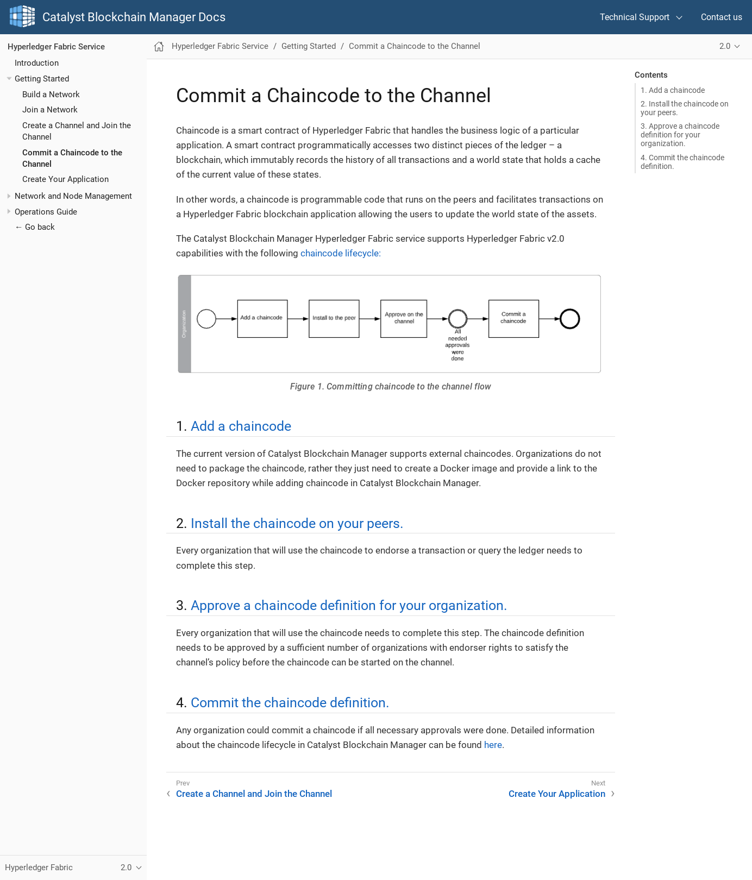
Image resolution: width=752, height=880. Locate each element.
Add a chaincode (241, 426)
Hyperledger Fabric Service (56, 47)
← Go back (35, 227)
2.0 (724, 46)
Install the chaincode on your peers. (297, 523)
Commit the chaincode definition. (290, 702)
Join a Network (50, 110)
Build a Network (51, 94)
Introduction (37, 63)
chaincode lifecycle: (340, 253)
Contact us (721, 17)
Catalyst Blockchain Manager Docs (133, 17)
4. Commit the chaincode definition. (682, 162)
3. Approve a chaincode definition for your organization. (680, 135)
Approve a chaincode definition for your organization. (349, 605)
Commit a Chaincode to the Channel (414, 46)
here (493, 744)
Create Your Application (65, 179)
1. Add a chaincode (673, 90)
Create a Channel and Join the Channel (254, 793)
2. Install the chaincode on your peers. (685, 108)
